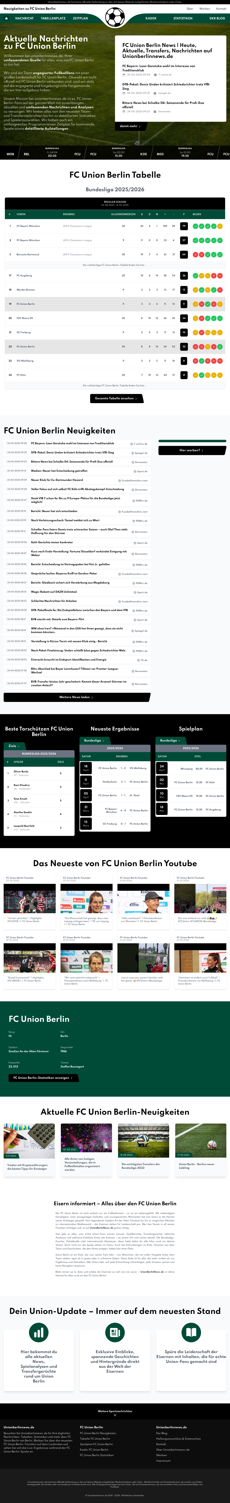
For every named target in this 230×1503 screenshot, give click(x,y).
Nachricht (24, 18)
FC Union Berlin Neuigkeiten (98, 1433)
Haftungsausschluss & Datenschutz (178, 1438)
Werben (204, 8)
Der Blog (217, 18)
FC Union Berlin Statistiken (97, 1455)
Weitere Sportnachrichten (115, 1413)
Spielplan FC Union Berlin (96, 1444)
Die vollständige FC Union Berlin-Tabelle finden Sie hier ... (115, 265)
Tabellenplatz (53, 18)
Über (190, 8)
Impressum (163, 1460)
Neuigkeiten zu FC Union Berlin (30, 9)
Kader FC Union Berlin (94, 1449)
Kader (151, 18)
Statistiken (182, 18)
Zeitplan (80, 18)
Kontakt (221, 8)
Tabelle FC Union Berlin (95, 1438)
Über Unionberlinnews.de (173, 1449)
